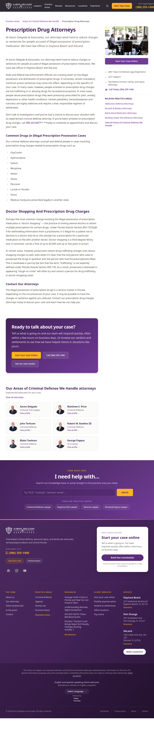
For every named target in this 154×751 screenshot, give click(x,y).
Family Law (40, 605)
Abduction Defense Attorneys (119, 103)
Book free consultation (122, 557)
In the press (11, 610)
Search (124, 492)
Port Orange (130, 614)
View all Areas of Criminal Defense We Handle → (123, 124)
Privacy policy (120, 711)
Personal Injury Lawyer (116, 507)
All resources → (71, 635)
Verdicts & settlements (105, 605)
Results (58, 5)
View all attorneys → (16, 397)
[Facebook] (8, 570)
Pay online (99, 614)
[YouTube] (24, 570)
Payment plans (34, 561)
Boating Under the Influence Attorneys (124, 117)
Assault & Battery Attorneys (118, 108)
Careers (9, 614)
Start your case (14, 561)
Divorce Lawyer (91, 507)
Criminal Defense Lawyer (39, 507)
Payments (95, 5)
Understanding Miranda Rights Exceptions (76, 608)
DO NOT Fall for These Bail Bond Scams (75, 615)
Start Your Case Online (26, 355)
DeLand (127, 631)
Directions (127, 607)
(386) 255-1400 (145, 7)
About (133, 711)
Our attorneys (12, 601)
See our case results (25, 363)
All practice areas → (43, 615)
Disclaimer (104, 711)
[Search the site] (107, 5)
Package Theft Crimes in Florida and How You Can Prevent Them (77, 600)
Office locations (101, 610)
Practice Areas (48, 6)
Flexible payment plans (105, 601)
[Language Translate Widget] (77, 691)
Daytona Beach (131, 597)
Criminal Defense (43, 597)
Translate (77, 700)
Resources (70, 5)
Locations (82, 5)
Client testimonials (15, 605)
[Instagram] (16, 570)
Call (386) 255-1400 (55, 355)
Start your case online (104, 597)
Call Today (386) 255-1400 (121, 89)
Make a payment (134, 651)
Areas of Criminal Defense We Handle (41, 21)
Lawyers (38, 5)
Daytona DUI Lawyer (67, 507)
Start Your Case (122, 5)
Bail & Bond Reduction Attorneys (121, 113)
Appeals (39, 601)
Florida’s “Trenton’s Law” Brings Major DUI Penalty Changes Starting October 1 (77, 625)
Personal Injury (42, 610)
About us (10, 597)
